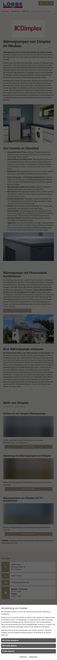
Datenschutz (33, 657)
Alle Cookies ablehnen (9, 646)
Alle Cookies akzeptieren (10, 640)
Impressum (23, 657)
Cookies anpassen (8, 651)
